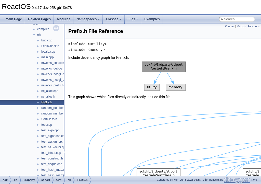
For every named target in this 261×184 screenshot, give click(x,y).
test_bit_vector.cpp (54, 147)
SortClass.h (49, 119)
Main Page (14, 19)
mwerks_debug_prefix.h (57, 68)
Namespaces (88, 19)
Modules (63, 19)
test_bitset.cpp (51, 153)
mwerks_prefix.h (52, 85)
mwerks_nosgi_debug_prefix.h (62, 74)
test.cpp (46, 124)
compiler (43, 29)
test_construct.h (52, 158)
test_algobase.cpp (53, 136)
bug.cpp (46, 40)
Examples (152, 19)
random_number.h (53, 113)
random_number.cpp (55, 108)
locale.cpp (48, 51)
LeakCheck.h (50, 46)
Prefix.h (46, 102)
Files (133, 19)
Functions (254, 26)
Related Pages (39, 19)
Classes (113, 19)
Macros (241, 26)
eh (39, 35)
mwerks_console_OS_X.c (58, 63)
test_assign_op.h (52, 141)
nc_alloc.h (48, 96)
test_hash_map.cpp (54, 169)
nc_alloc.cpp (49, 91)
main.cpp (47, 57)
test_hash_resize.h (54, 175)
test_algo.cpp (50, 130)
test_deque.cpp (51, 164)
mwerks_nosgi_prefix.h (57, 80)
